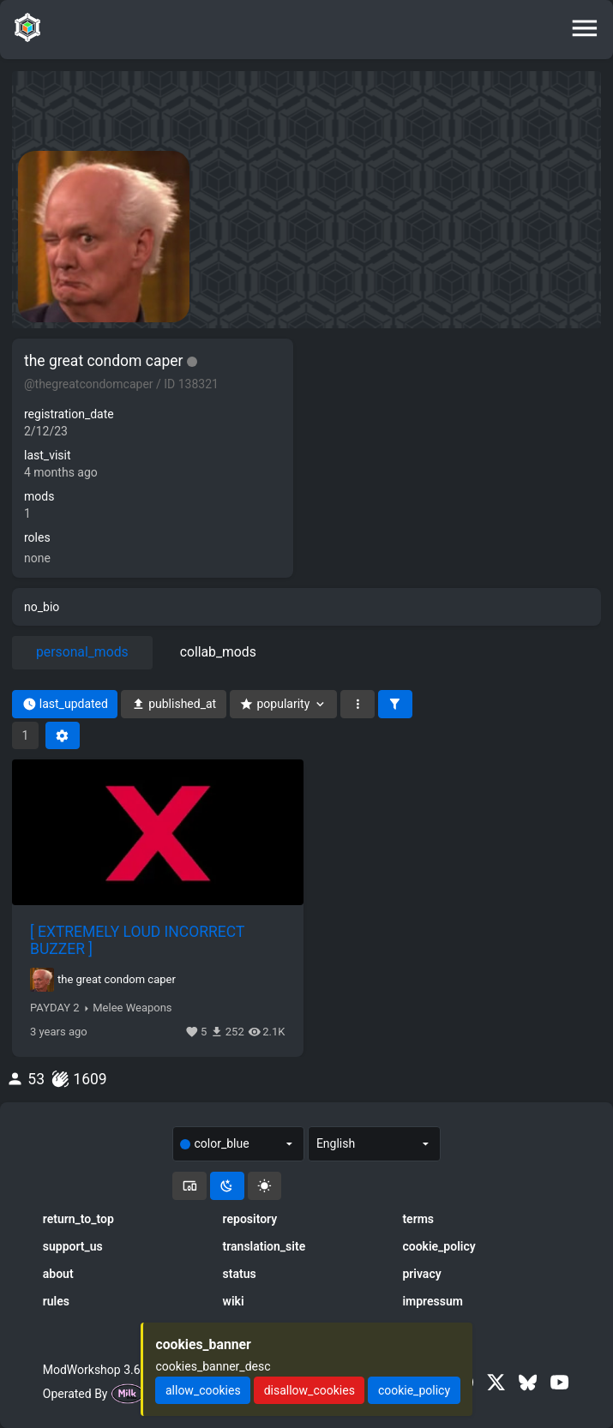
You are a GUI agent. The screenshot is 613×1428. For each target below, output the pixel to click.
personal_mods (82, 652)
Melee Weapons (132, 1008)
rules (56, 1301)
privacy (421, 1274)
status (239, 1274)
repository (250, 1219)
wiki (233, 1301)
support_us (73, 1246)
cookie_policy (438, 1246)
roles (37, 537)
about (58, 1274)
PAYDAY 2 (55, 1008)
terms (418, 1219)
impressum (432, 1301)
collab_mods (218, 652)
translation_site (264, 1246)
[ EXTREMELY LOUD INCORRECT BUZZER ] (137, 940)
